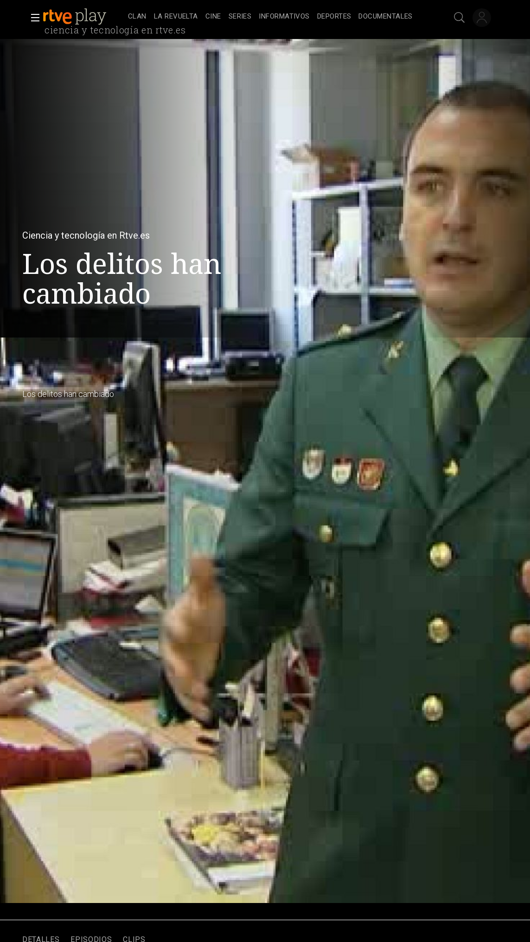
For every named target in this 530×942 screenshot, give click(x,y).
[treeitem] (137, 17)
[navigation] (275, 16)
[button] (32, 17)
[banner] (83, 16)
